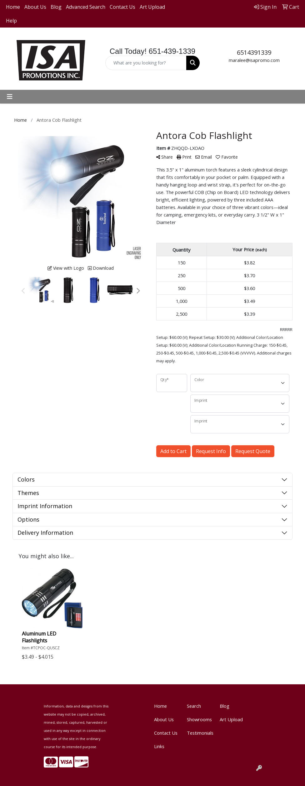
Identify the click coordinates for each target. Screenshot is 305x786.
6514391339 (254, 52)
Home (13, 6)
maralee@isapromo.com (254, 60)
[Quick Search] (145, 63)
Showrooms (199, 719)
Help (11, 20)
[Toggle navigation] (9, 96)
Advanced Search (85, 6)
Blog (56, 6)
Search (194, 706)
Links (159, 746)
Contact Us (122, 6)
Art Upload (152, 6)
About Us (35, 6)
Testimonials (199, 733)
